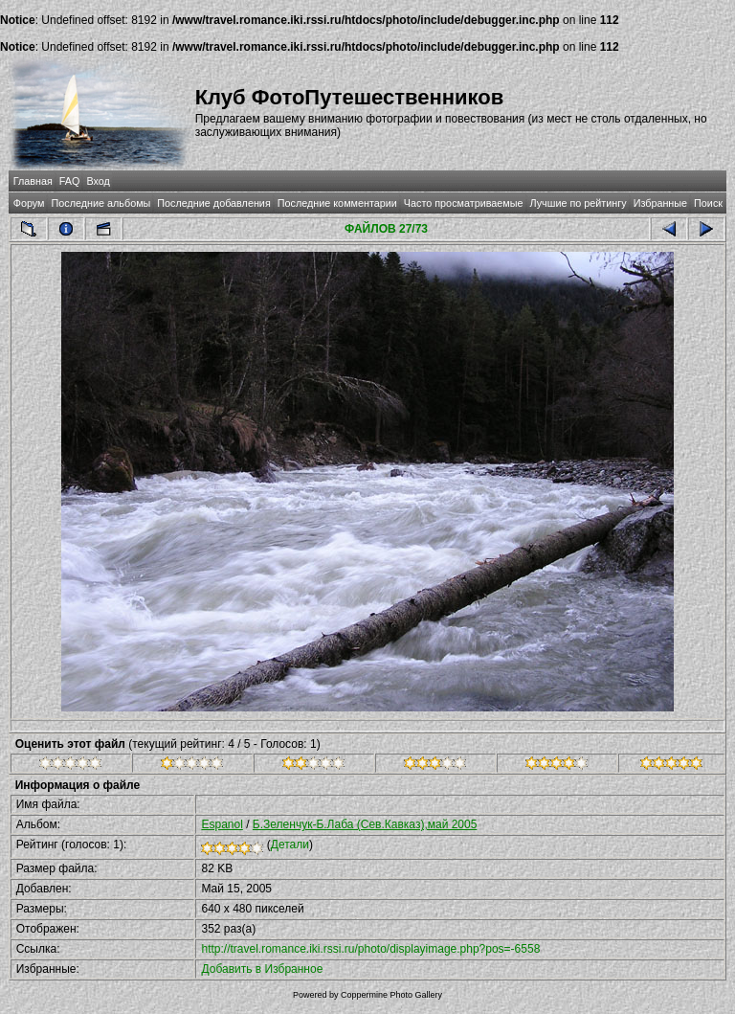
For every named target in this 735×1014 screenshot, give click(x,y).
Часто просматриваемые (463, 203)
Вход (97, 181)
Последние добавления (213, 203)
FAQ (69, 181)
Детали (290, 844)
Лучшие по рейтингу (578, 203)
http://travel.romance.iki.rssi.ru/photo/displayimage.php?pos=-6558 (370, 949)
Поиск (708, 203)
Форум (29, 203)
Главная (33, 181)
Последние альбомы (100, 203)
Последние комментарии (337, 203)
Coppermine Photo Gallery (391, 995)
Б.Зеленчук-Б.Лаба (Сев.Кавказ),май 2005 (365, 824)
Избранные (660, 203)
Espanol (221, 824)
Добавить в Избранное (262, 969)
